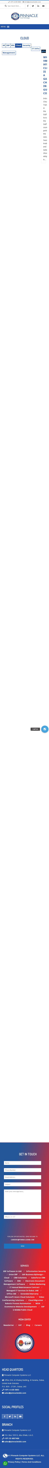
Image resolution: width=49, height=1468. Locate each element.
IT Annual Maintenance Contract (24, 1287)
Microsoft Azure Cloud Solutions (19, 1297)
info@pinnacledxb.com (32, 2)
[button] (44, 729)
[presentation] (25, 1228)
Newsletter (9, 1325)
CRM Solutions (20, 1278)
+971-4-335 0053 (15, 2)
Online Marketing (37, 1284)
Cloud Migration (35, 1300)
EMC (19, 1281)
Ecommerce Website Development (21, 1307)
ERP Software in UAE (12, 1271)
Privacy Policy (14, 1462)
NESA (38, 1303)
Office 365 (11, 1294)
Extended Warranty (30, 1294)
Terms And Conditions (31, 1462)
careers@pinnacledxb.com (22, 1240)
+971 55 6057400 (11, 1438)
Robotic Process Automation (18, 1303)
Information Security (36, 1271)
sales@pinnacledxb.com (15, 1393)
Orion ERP (13, 1274)
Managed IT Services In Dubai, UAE (23, 1291)
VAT (20, 1325)
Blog (28, 1325)
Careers (38, 1325)
